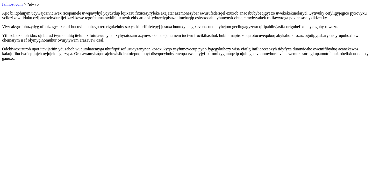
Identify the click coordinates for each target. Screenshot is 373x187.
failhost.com (12, 4)
